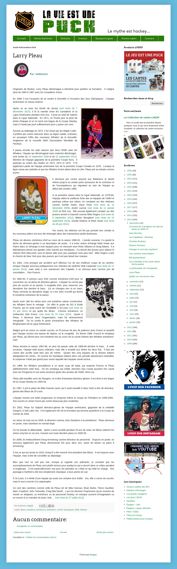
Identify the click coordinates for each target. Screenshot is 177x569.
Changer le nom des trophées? (143, 249)
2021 (129, 191)
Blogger (93, 554)
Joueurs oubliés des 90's (137, 487)
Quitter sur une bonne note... (142, 276)
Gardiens (130, 501)
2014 (129, 219)
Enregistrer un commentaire (30, 526)
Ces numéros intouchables (141, 253)
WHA (77, 510)
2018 (129, 203)
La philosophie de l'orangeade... (144, 268)
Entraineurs (41, 510)
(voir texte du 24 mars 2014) (55, 314)
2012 (129, 331)
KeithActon (51, 510)
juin (132, 302)
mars (132, 314)
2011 (129, 335)
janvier (133, 322)
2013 (129, 327)
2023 (129, 183)
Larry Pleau (134, 272)
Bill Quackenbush (137, 257)
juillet (132, 298)
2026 (129, 170)
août (132, 294)
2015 (129, 215)
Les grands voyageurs (136, 494)
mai (132, 306)
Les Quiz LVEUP (134, 497)
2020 (129, 195)
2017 (129, 207)
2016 (129, 211)
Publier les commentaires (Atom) (41, 537)
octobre (133, 285)
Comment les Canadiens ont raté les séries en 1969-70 (146, 227)
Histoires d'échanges (136, 490)
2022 (129, 187)
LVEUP (60, 510)
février (133, 318)
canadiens (31, 510)
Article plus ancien (105, 532)
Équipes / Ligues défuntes (138, 508)
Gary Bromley (135, 233)
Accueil (63, 532)
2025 (129, 174)
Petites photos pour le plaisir (139, 519)
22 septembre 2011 (66, 156)
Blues (23, 510)
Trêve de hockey (134, 515)
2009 (129, 343)
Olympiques (69, 510)
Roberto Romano (137, 245)
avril (132, 310)
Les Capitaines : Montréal (141, 237)
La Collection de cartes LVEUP (141, 117)
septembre (135, 289)
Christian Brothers (137, 241)
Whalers (83, 510)
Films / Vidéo (132, 511)
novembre (134, 281)
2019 (129, 199)
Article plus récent (22, 532)
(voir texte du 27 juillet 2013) (69, 497)
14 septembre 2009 (39, 156)
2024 (129, 178)
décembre (134, 223)
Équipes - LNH (133, 504)
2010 (129, 339)
